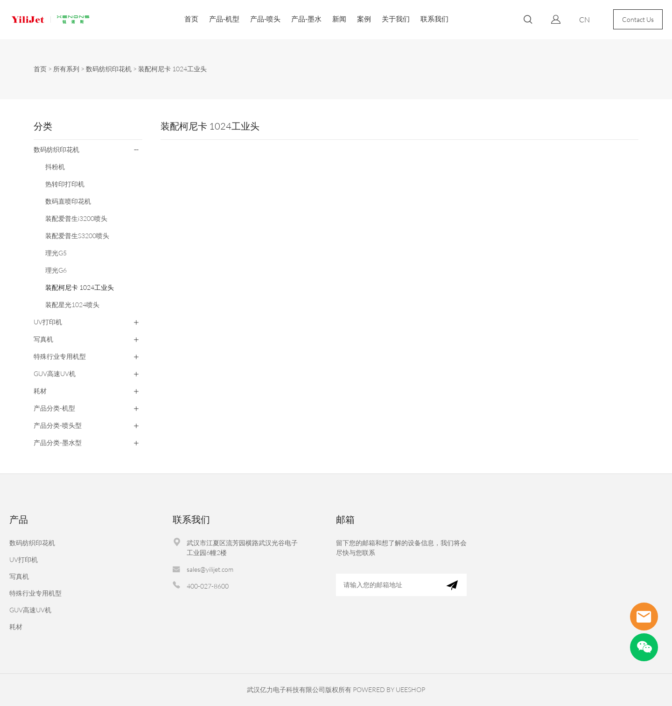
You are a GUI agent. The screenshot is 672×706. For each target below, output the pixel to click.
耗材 (40, 391)
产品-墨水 (306, 19)
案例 (364, 19)
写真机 (43, 339)
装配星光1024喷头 (72, 304)
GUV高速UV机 (55, 373)
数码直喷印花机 (68, 201)
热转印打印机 (64, 184)
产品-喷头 (265, 19)
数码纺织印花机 (109, 69)
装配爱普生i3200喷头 (76, 218)
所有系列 (66, 69)
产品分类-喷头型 (58, 425)
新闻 (339, 19)
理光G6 (56, 270)
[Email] (386, 585)
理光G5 (56, 253)
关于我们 (396, 19)
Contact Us (638, 19)
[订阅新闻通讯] (452, 585)
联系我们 (434, 19)
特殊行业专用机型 (60, 356)
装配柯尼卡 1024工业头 (172, 69)
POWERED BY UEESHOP (389, 689)
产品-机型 (224, 19)
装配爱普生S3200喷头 (77, 236)
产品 (18, 519)
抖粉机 (55, 167)
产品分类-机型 (54, 408)
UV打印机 (48, 322)
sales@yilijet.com (210, 569)
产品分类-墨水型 (58, 442)
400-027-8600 (208, 586)
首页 (191, 19)
